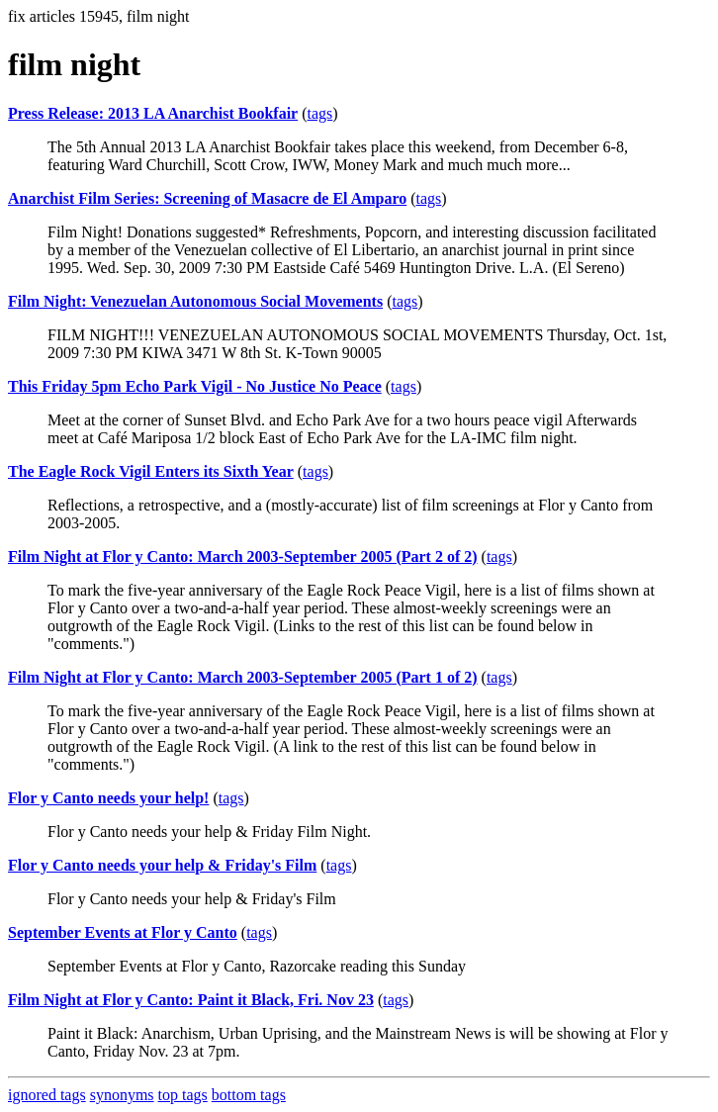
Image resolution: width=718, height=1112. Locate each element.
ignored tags (47, 1094)
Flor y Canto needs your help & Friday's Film (162, 865)
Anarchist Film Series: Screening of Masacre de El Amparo (207, 198)
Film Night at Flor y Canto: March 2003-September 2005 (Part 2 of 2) (243, 556)
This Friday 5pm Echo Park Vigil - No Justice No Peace (195, 386)
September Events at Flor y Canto (122, 932)
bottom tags (249, 1094)
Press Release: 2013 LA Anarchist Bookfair (153, 113)
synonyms (122, 1094)
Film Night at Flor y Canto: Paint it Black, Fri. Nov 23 (191, 999)
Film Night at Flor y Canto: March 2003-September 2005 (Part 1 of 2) (243, 677)
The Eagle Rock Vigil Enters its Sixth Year (151, 471)
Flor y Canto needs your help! (108, 797)
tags (320, 113)
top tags (183, 1094)
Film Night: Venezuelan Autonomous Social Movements (195, 301)
